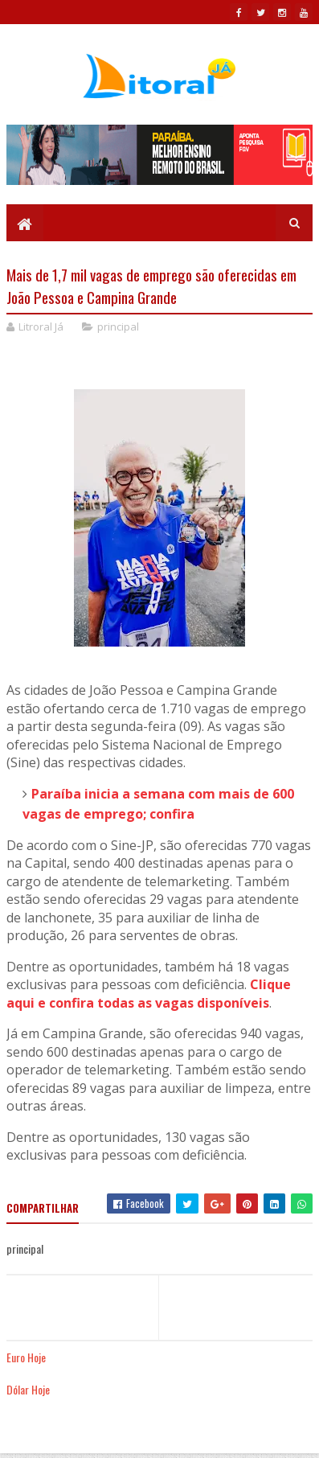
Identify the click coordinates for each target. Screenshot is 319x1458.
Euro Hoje (26, 1357)
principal (118, 326)
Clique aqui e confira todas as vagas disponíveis (148, 993)
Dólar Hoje (28, 1389)
